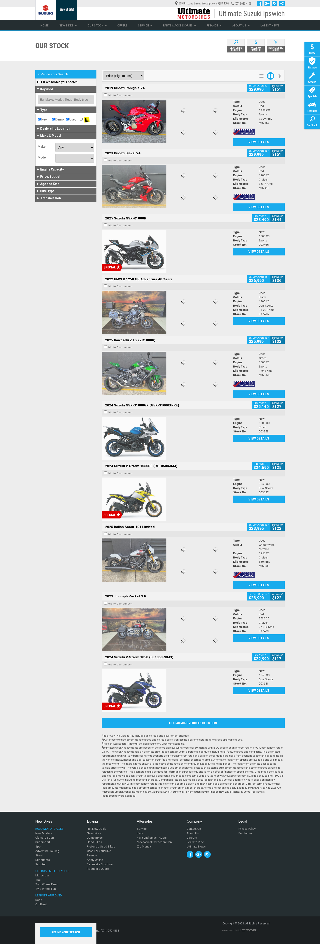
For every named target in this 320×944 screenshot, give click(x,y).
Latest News (270, 25)
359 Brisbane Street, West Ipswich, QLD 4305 (202, 3)
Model (42, 157)
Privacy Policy (247, 829)
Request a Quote (98, 869)
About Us (241, 25)
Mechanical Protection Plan (154, 842)
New (43, 119)
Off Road (41, 904)
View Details (258, 142)
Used (71, 119)
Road (38, 900)
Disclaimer (245, 833)
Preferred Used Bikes (101, 846)
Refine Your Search (53, 74)
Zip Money (144, 846)
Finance (214, 25)
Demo (58, 119)
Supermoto (42, 860)
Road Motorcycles (49, 829)
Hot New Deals (96, 829)
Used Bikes (94, 842)
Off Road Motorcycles (52, 871)
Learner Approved (48, 895)
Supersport (42, 842)
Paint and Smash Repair (152, 838)
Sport (38, 846)
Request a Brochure (100, 864)
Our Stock (97, 25)
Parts (140, 833)
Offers (122, 25)
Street (39, 855)
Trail (38, 880)
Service (145, 25)
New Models (43, 833)
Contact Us (194, 829)
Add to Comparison (120, 95)
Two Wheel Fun (45, 889)
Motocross (42, 875)
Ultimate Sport (44, 838)
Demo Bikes (95, 838)
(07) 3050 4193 (243, 3)
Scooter (40, 864)
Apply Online (95, 860)
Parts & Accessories (179, 25)
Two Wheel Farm (46, 884)
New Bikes (68, 25)
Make (42, 147)
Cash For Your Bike (99, 851)
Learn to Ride (195, 842)
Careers (192, 838)
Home (44, 25)
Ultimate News (196, 846)
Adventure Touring (47, 851)
